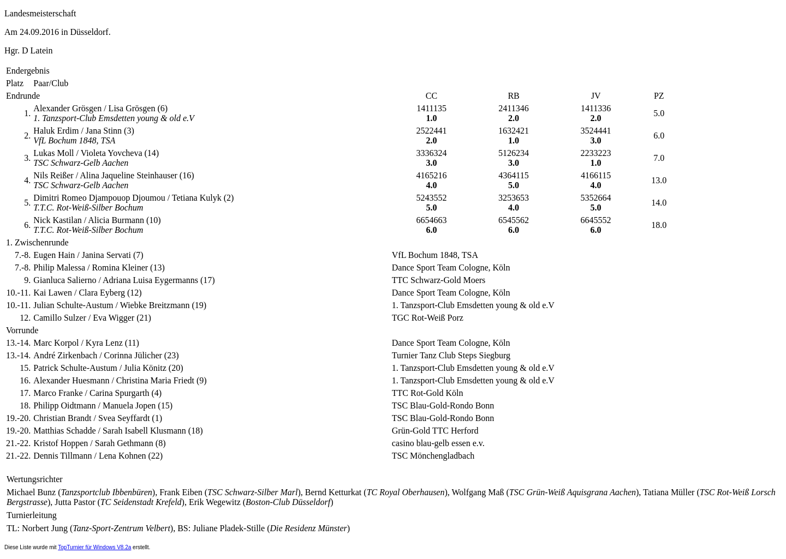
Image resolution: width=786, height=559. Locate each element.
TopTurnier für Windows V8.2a (94, 547)
